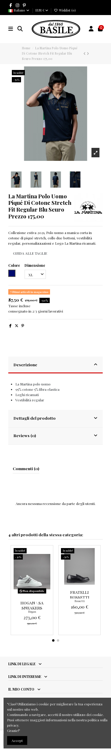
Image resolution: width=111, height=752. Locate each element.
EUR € (42, 10)
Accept (17, 740)
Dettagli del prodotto (56, 418)
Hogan (32, 611)
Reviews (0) (56, 435)
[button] (53, 640)
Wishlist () (64, 10)
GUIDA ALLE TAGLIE (30, 253)
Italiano (19, 10)
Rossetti (80, 601)
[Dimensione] (35, 274)
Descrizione (56, 364)
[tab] (55, 365)
